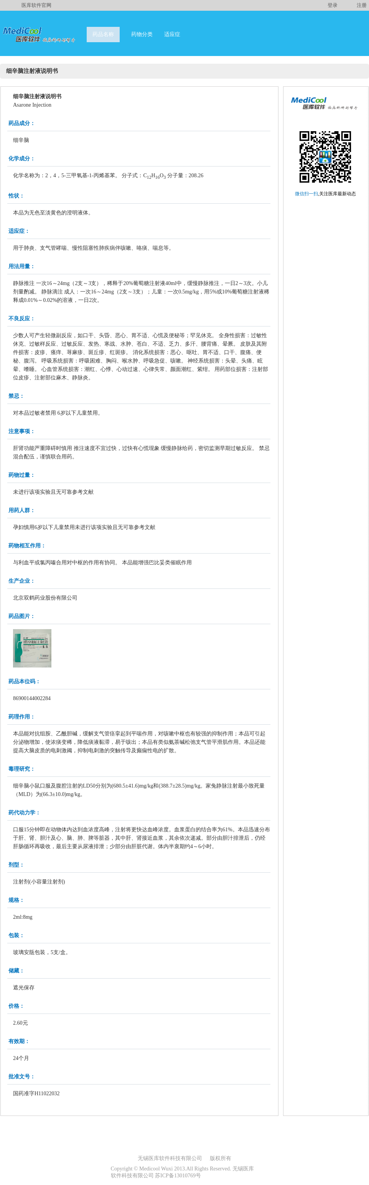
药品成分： (21, 123)
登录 (333, 5)
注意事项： (21, 431)
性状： (16, 196)
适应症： (19, 231)
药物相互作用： (27, 546)
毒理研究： (21, 769)
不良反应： (21, 318)
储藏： (16, 971)
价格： (16, 1006)
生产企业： (21, 581)
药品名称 (103, 34)
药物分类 (142, 34)
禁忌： (16, 396)
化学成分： (21, 159)
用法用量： (21, 266)
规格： (16, 900)
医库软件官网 (36, 5)
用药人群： (21, 510)
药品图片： (21, 616)
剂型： (16, 865)
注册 (362, 5)
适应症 (172, 34)
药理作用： (21, 717)
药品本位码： (24, 681)
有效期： (19, 1041)
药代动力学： (24, 813)
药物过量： (21, 475)
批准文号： (21, 1077)
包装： (16, 935)
